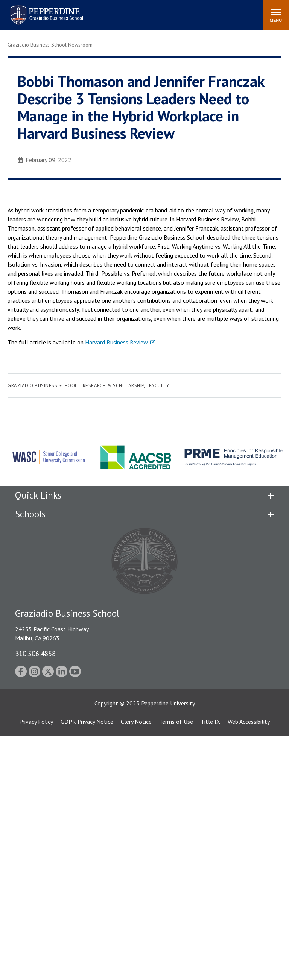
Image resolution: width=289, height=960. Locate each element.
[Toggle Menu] (276, 15)
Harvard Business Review (116, 342)
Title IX (210, 721)
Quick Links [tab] (38, 495)
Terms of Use (176, 721)
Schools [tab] (30, 514)
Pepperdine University (168, 703)
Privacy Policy (36, 721)
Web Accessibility (249, 721)
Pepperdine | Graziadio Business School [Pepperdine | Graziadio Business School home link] (37, 10)
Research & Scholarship (113, 385)
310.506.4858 (35, 653)
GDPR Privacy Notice (87, 721)
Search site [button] (155, 11)
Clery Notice (136, 721)
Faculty (159, 385)
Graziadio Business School (43, 385)
